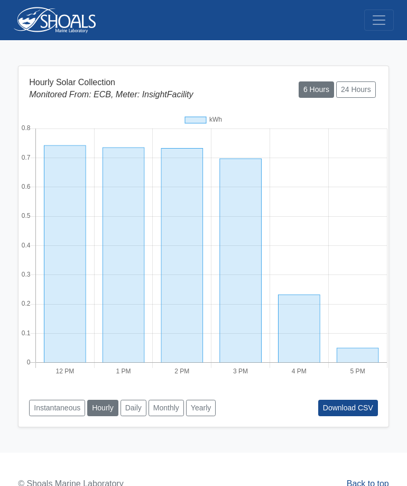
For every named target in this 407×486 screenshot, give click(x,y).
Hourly (102, 408)
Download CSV (348, 408)
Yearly (201, 408)
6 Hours (316, 89)
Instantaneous (57, 408)
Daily (133, 408)
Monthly (166, 408)
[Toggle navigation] (379, 20)
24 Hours (356, 89)
